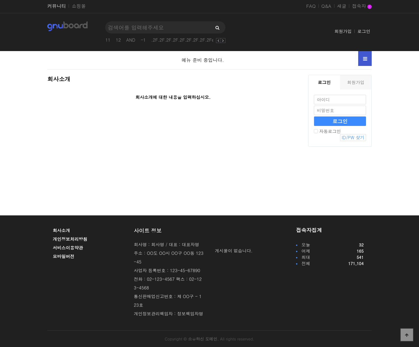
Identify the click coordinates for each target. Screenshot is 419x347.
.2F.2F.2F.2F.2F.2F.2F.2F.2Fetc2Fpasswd (194, 40)
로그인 (363, 31)
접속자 (362, 6)
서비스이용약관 (68, 248)
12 (118, 40)
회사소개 (61, 230)
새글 (342, 6)
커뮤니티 (56, 6)
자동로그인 (327, 131)
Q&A (326, 6)
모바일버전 (63, 256)
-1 (143, 40)
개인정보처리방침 (70, 239)
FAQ (311, 6)
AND (130, 40)
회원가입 (343, 31)
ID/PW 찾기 (353, 137)
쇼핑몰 (79, 6)
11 (108, 40)
